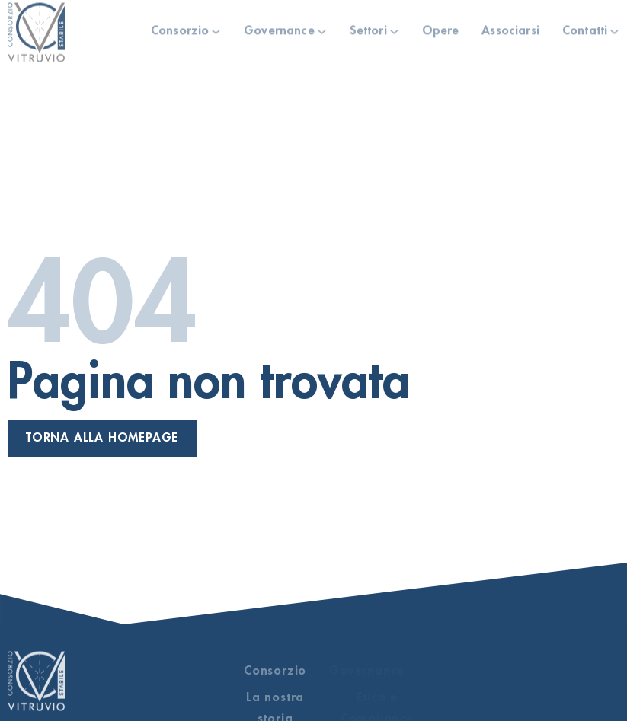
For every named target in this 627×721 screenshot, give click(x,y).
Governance (279, 29)
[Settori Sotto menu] (394, 29)
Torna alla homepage (102, 438)
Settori (368, 29)
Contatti (584, 29)
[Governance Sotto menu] (322, 29)
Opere (440, 29)
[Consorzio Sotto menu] (216, 29)
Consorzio (180, 29)
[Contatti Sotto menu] (614, 29)
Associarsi (510, 29)
